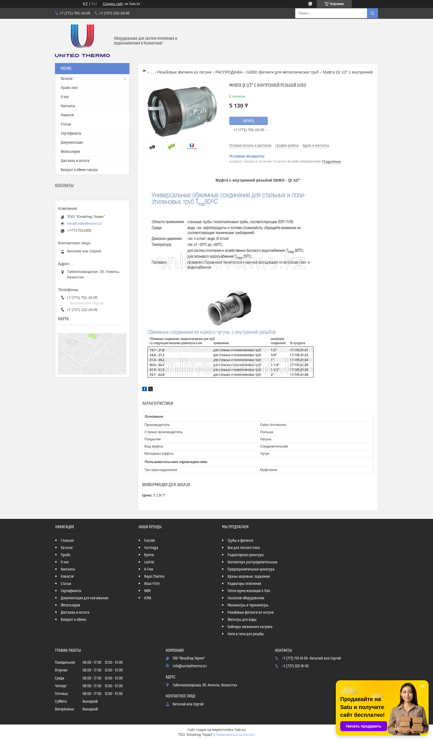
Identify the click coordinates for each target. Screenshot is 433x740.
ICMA (147, 598)
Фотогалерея (70, 152)
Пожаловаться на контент (235, 735)
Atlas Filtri (152, 584)
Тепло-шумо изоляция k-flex (249, 591)
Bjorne (149, 555)
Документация (72, 142)
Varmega (151, 548)
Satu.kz (239, 730)
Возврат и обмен (73, 620)
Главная (67, 540)
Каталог (67, 79)
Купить (248, 121)
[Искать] (372, 13)
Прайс (65, 555)
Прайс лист (69, 88)
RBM (147, 591)
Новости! (67, 115)
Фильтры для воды (242, 620)
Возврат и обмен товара (79, 170)
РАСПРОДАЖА (228, 72)
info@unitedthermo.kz (84, 223)
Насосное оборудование (246, 598)
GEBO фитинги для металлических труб (283, 72)
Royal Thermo (154, 576)
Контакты (68, 106)
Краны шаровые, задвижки (249, 576)
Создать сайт (113, 4)
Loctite (149, 562)
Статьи (66, 124)
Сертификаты (71, 133)
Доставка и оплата (75, 161)
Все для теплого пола (244, 548)
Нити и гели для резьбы (246, 634)
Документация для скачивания (84, 598)
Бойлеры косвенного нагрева (250, 627)
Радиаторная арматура (246, 555)
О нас (65, 97)
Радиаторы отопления (244, 584)
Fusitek (149, 540)
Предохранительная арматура (251, 569)
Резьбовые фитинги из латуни (184, 72)
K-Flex (148, 569)
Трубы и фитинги (240, 540)
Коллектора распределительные (252, 562)
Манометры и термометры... (249, 605)
